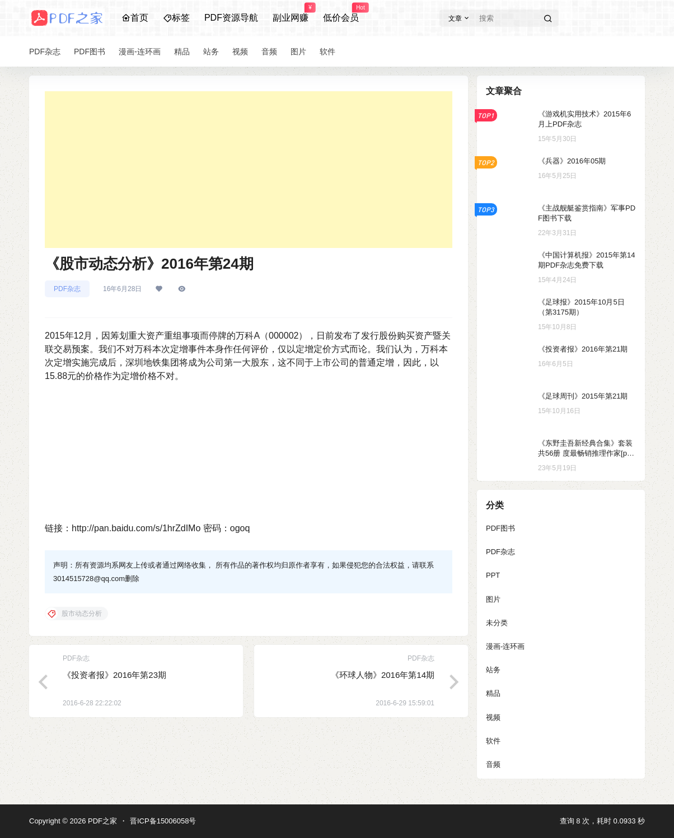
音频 (493, 764)
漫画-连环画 (505, 646)
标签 (176, 17)
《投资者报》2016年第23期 (114, 675)
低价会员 (341, 13)
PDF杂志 (67, 289)
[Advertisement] (248, 169)
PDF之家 (101, 821)
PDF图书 (500, 528)
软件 (493, 741)
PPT (493, 575)
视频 (493, 717)
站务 (493, 670)
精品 (493, 693)
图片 (493, 599)
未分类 (497, 623)
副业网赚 (290, 13)
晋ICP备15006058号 (163, 821)
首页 (134, 17)
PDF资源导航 (231, 17)
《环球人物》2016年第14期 (382, 675)
